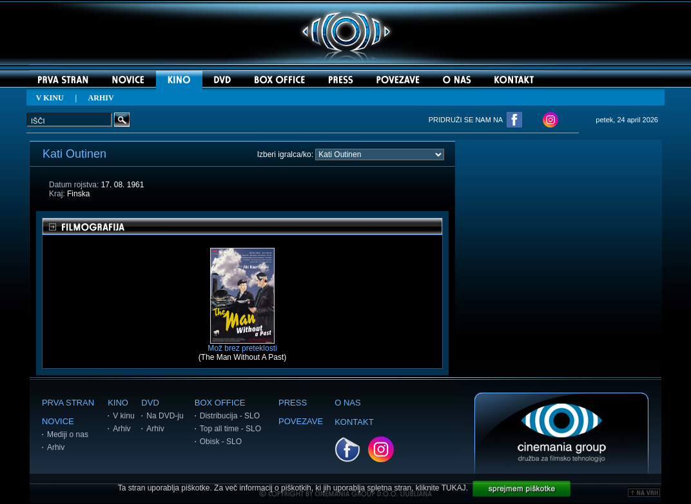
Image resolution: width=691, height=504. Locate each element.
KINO (118, 402)
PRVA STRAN (68, 402)
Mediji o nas (67, 434)
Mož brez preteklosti (242, 345)
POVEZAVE (300, 421)
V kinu (123, 415)
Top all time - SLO (230, 428)
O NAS (347, 402)
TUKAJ (454, 487)
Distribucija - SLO (230, 415)
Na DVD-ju (164, 415)
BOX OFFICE (220, 402)
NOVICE (58, 421)
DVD (150, 402)
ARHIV (101, 97)
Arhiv (55, 447)
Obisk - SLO (221, 441)
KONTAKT (354, 422)
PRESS (292, 402)
